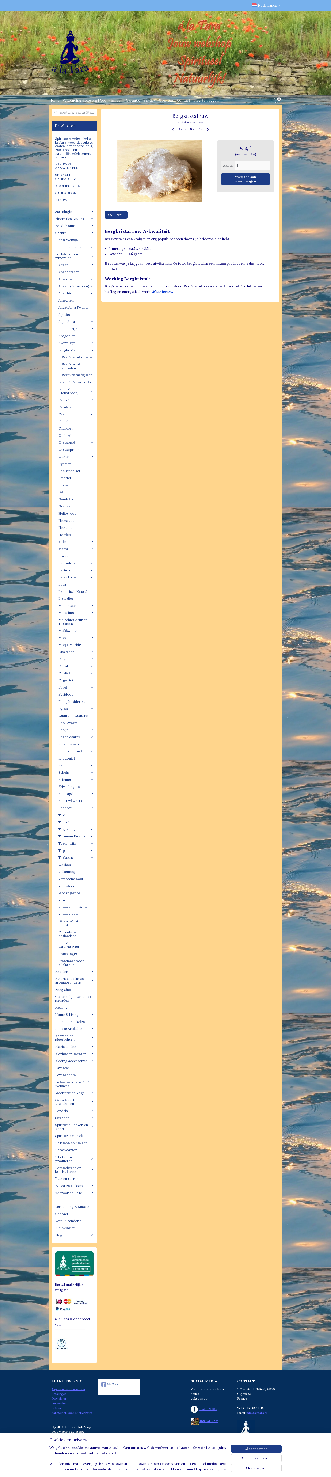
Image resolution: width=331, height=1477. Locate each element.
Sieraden (74, 1118)
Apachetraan (68, 272)
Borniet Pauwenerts (74, 382)
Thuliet (64, 822)
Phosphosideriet (71, 701)
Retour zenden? (68, 1221)
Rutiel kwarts (69, 744)
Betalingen (59, 1394)
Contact (183, 100)
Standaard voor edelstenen (71, 963)
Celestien (65, 421)
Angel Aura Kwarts (73, 307)
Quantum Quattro (73, 715)
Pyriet (76, 709)
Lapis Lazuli (76, 577)
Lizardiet (65, 598)
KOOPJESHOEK (67, 186)
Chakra (74, 233)
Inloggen (211, 100)
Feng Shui (63, 989)
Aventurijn (76, 343)
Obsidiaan (76, 652)
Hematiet (66, 520)
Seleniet (76, 779)
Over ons (166, 100)
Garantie (133, 100)
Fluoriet (64, 478)
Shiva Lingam (69, 786)
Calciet (76, 400)
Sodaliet (76, 808)
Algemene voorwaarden (68, 1389)
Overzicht (116, 215)
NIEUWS (62, 200)
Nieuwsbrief (65, 1228)
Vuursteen (66, 886)
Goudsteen (67, 499)
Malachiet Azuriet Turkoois (72, 622)
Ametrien (66, 300)
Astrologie (74, 211)
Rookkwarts (68, 723)
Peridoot (65, 694)
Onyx (76, 659)
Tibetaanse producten (74, 1159)
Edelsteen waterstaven (68, 945)
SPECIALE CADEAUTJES (66, 177)
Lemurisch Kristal (72, 591)
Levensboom (65, 1075)
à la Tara (109, 1384)
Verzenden (59, 1403)
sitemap (148, 1469)
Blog (197, 100)
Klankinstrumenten (74, 1054)
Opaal (76, 666)
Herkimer (66, 527)
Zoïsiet (64, 900)
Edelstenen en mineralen (74, 256)
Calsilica (65, 407)
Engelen (74, 972)
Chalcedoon (68, 435)
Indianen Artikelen (70, 1022)
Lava (62, 584)
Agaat (76, 265)
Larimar (76, 570)
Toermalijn (76, 843)
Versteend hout (70, 879)
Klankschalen (74, 1046)
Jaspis (76, 549)
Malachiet (76, 612)
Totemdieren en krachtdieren (74, 1170)
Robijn (76, 730)
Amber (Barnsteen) (76, 286)
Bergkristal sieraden (71, 366)
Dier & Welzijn (66, 240)
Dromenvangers (74, 247)
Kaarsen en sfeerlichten (74, 1038)
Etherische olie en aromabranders (74, 981)
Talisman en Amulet (71, 1143)
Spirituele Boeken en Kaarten (74, 1127)
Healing (61, 1007)
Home (54, 100)
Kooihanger (67, 954)
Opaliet (76, 673)
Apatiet (64, 314)
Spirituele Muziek (69, 1136)
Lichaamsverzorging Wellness (72, 1084)
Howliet (64, 535)
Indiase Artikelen (74, 1029)
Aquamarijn (76, 329)
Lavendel (62, 1068)
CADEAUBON (66, 193)
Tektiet (64, 815)
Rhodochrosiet (76, 751)
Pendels (74, 1111)
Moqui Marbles (70, 645)
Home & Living (74, 1014)
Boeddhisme (74, 226)
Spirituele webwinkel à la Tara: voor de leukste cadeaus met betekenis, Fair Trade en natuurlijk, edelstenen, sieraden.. (74, 147)
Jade (76, 542)
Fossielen (66, 485)
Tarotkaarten (66, 1150)
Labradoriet (76, 563)
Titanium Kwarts (76, 836)
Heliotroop (67, 513)
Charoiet (65, 428)
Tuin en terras (66, 1178)
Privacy (149, 100)
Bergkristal (76, 350)
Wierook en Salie (74, 1193)
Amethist (76, 293)
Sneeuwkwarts (70, 801)
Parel (76, 687)
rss (156, 1469)
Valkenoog (66, 871)
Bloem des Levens (74, 219)
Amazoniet (76, 279)
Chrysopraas (68, 450)
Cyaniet (64, 464)
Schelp (76, 772)
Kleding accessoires (74, 1061)
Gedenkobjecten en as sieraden (73, 998)
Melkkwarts (67, 630)
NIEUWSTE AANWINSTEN (67, 166)
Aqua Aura (76, 321)
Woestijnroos (69, 893)
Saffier (76, 765)
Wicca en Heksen (74, 1186)
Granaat (65, 506)
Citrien (76, 456)
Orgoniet (65, 680)
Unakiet (64, 865)
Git (60, 492)
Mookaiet (76, 638)
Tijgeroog (76, 829)
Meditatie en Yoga (74, 1093)
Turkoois (76, 857)
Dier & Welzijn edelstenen (69, 923)
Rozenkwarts (76, 737)
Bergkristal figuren (77, 375)
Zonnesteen (68, 914)
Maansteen (76, 606)
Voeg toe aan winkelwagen (245, 179)
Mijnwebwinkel (206, 1469)
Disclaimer (59, 1398)
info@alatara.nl (256, 1413)
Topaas (76, 850)
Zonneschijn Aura (72, 907)
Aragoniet (66, 336)
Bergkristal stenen (77, 357)
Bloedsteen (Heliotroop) (76, 391)
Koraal (63, 556)
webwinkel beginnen (171, 1469)
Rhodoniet (66, 758)
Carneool (76, 414)
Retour (56, 1408)
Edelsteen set (69, 471)
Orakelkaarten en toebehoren (74, 1102)
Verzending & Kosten (80, 100)
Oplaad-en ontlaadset (67, 934)
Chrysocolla (76, 442)
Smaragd (76, 794)
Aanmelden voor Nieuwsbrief (72, 1413)
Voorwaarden (111, 100)
